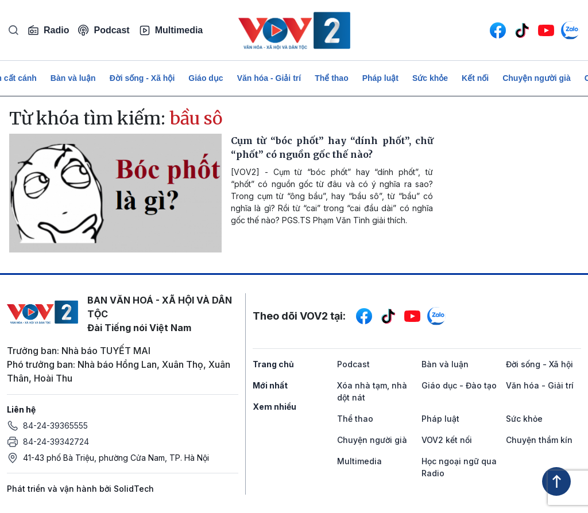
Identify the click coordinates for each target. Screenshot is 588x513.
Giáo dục (205, 78)
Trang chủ (273, 364)
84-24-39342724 (56, 441)
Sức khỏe (430, 78)
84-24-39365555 (55, 425)
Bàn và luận (73, 78)
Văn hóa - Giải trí (269, 78)
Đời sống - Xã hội (142, 78)
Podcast (103, 30)
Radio (48, 30)
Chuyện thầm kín (539, 440)
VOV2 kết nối (446, 440)
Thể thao (332, 78)
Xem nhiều (274, 406)
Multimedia (171, 30)
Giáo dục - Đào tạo (459, 385)
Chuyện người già (536, 78)
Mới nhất (270, 385)
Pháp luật (380, 78)
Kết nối (475, 78)
